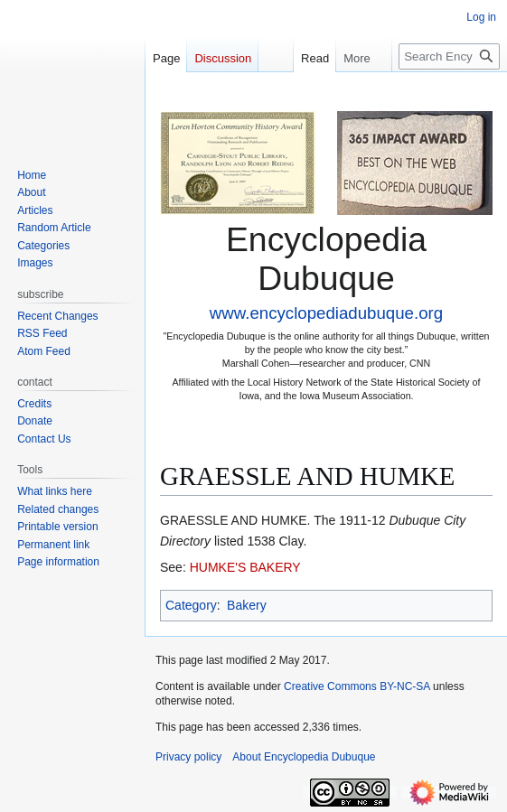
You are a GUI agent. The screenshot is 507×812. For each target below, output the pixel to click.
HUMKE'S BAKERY (245, 567)
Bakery (247, 605)
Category (191, 605)
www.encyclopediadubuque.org (326, 312)
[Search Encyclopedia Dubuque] (449, 56)
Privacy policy (188, 757)
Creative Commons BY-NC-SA (357, 686)
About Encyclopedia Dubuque (303, 757)
